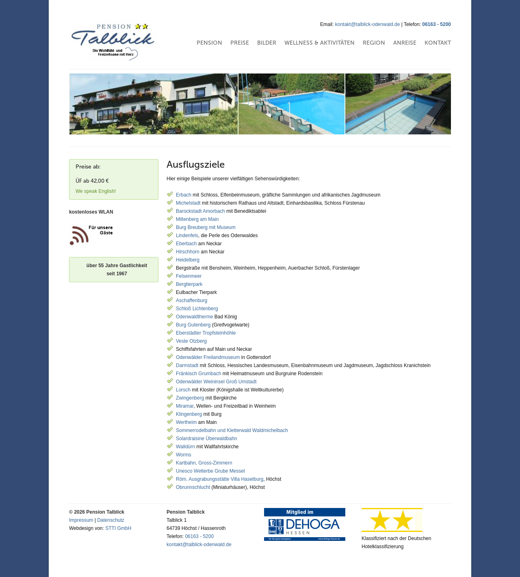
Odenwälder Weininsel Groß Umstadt (216, 382)
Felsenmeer (189, 276)
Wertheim (186, 422)
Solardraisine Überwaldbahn (206, 438)
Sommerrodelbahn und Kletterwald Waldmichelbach (232, 430)
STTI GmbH (118, 528)
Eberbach (186, 243)
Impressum (81, 520)
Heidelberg (187, 260)
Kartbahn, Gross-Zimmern (204, 463)
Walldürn (185, 446)
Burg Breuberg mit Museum (206, 227)
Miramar (184, 406)
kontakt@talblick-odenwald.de (367, 24)
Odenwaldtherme (194, 317)
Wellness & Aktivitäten (319, 42)
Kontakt (438, 42)
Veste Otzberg (191, 341)
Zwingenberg (191, 398)
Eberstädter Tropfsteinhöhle (206, 333)
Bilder (266, 42)
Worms (183, 455)
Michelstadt (188, 203)
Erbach (183, 195)
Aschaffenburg (191, 300)
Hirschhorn (187, 252)
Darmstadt (187, 365)
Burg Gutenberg (193, 325)
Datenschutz (110, 520)
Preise (239, 42)
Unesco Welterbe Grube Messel (210, 471)
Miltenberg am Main (197, 219)
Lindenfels (187, 235)
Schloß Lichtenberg (197, 308)
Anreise (404, 42)
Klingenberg (189, 414)
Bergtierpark (189, 284)
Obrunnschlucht (193, 487)
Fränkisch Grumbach (198, 373)
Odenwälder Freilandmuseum (208, 357)
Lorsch (183, 390)
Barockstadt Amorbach (200, 211)
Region (374, 42)
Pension (209, 42)
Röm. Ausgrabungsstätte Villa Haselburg (219, 479)
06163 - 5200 (436, 24)
